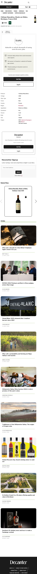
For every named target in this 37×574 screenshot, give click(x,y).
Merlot (23, 121)
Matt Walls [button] (5, 254)
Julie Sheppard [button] (6, 536)
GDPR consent (24, 573)
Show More (18, 175)
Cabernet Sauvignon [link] (8, 13)
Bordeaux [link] (21, 11)
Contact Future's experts (21, 568)
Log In (18, 84)
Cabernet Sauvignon (26, 120)
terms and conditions (14, 573)
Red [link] (27, 11)
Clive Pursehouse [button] (7, 430)
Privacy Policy (23, 570)
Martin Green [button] (6, 466)
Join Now (18, 79)
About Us (12, 568)
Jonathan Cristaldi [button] (7, 395)
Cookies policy (14, 570)
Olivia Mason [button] (5, 289)
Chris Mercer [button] (6, 324)
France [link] (15, 11)
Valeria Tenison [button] (6, 501)
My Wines (4, 23)
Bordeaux (20, 105)
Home (2, 11)
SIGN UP (18, 172)
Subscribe (9, 7)
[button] (6, 32)
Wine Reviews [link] (8, 11)
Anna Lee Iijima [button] (6, 360)
